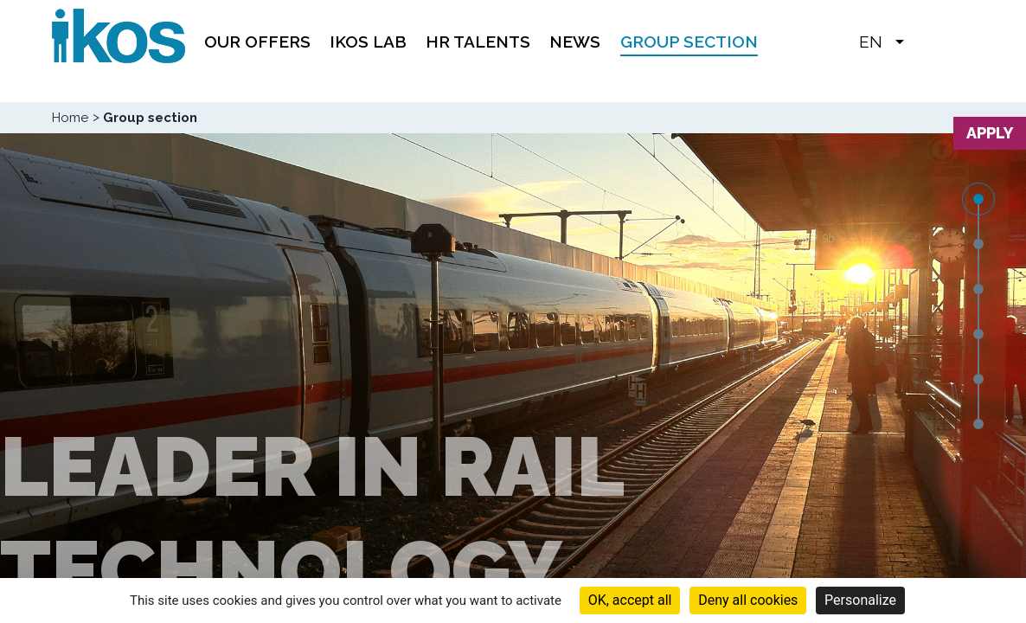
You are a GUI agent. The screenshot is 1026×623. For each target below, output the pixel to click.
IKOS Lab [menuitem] (368, 41)
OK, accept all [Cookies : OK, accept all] (630, 600)
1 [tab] (978, 199)
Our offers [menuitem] (257, 41)
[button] (926, 40)
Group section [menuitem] (689, 41)
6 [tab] (978, 424)
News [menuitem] (574, 41)
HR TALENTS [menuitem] (478, 41)
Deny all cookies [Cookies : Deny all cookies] (748, 600)
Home (70, 117)
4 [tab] (978, 334)
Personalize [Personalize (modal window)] (860, 600)
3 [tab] (978, 289)
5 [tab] (978, 379)
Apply (989, 133)
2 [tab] (978, 244)
